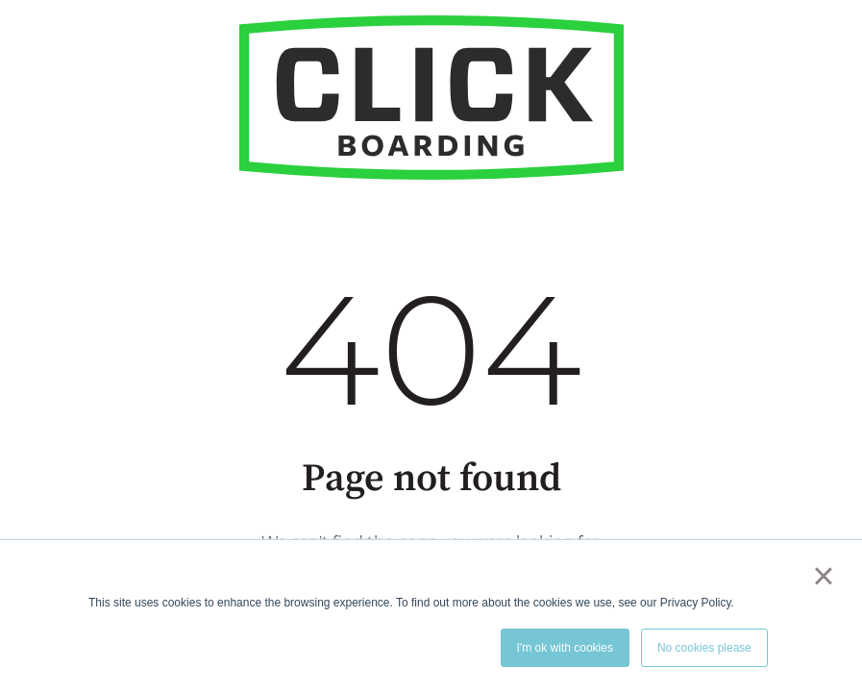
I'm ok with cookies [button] (565, 648)
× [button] (823, 575)
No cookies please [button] (704, 648)
